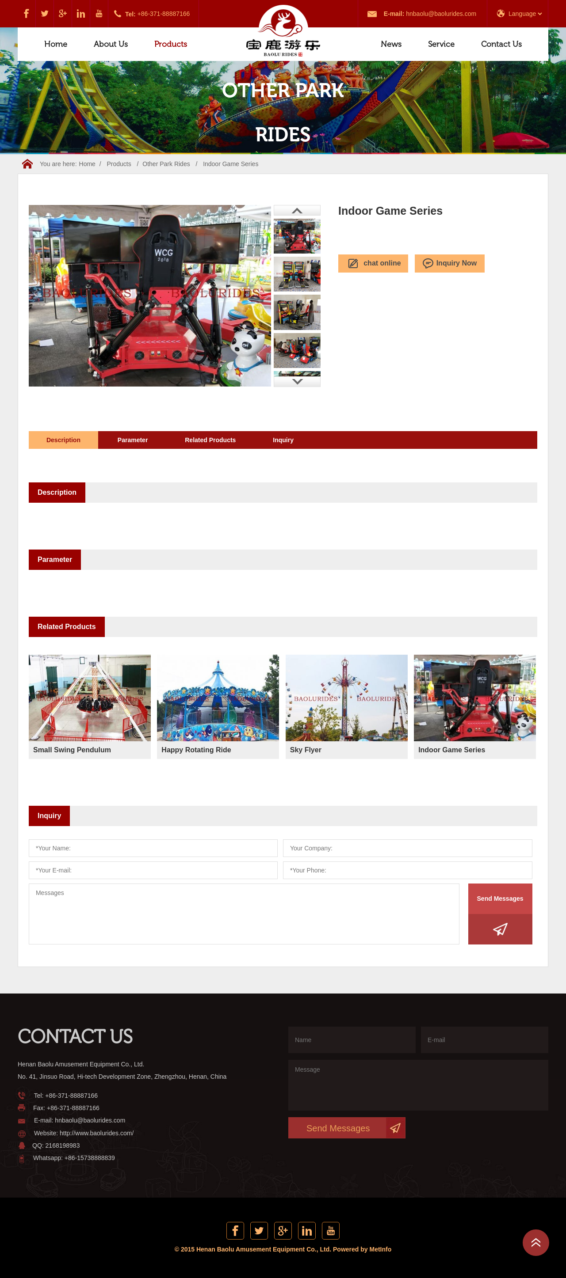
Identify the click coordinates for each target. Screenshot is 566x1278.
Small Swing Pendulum (72, 750)
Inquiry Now (450, 264)
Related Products (210, 440)
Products (170, 44)
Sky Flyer (305, 750)
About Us (111, 44)
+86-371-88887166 (164, 13)
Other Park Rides (166, 163)
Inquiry (283, 440)
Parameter (133, 440)
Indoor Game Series (230, 163)
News (391, 44)
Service (441, 44)
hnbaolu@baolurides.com (441, 13)
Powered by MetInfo (362, 1249)
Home (55, 44)
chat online (373, 264)
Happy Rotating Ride (196, 750)
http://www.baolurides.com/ (97, 1133)
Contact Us (501, 44)
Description (63, 440)
